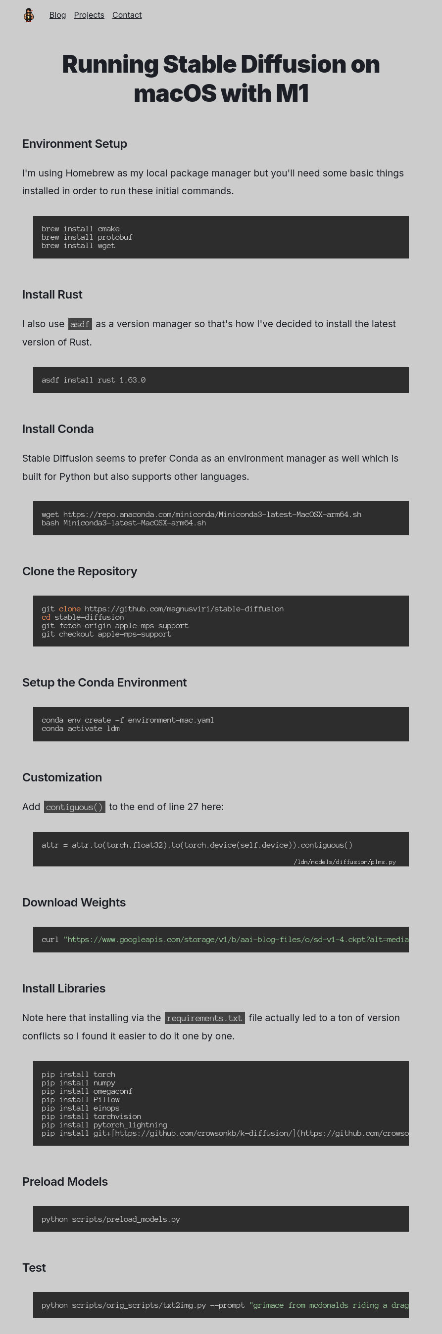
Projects (89, 15)
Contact (127, 15)
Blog (57, 15)
